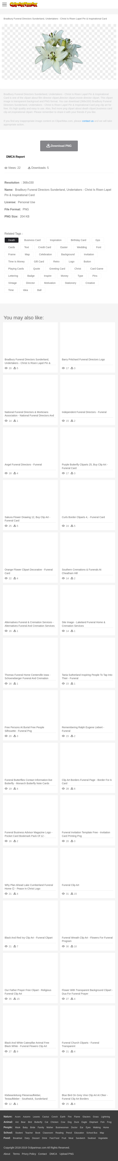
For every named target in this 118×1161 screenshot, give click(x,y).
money (64, 275)
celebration (45, 254)
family (41, 1127)
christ (77, 268)
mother (49, 1127)
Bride (32, 1127)
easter (64, 247)
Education (79, 1133)
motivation (50, 283)
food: (7, 1138)
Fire (70, 1117)
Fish (102, 1122)
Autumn (26, 1117)
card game (96, 268)
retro (56, 261)
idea (25, 290)
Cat (46, 1122)
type (80, 275)
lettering (13, 275)
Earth (62, 1117)
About (7, 1153)
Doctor (74, 1127)
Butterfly (38, 1122)
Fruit (64, 1138)
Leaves (36, 1117)
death (11, 240)
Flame (77, 1117)
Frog (109, 1122)
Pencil (69, 1133)
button (87, 261)
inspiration (56, 240)
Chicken (54, 1122)
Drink (44, 1138)
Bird (30, 1122)
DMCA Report (15, 156)
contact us (88, 121)
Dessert (35, 1138)
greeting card (57, 268)
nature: (8, 1116)
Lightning (105, 1117)
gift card (39, 261)
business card (32, 240)
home (106, 1127)
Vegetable (103, 1138)
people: (8, 1127)
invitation (89, 254)
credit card (44, 247)
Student (19, 1133)
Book (37, 1133)
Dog (70, 1122)
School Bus (91, 1133)
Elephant (93, 1122)
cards (11, 247)
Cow (63, 1122)
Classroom (48, 1133)
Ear (81, 1127)
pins (94, 275)
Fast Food (54, 1138)
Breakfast (17, 1138)
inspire (47, 275)
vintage (12, 283)
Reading (60, 1133)
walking (97, 1127)
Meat (71, 1138)
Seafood (92, 1138)
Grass (96, 1117)
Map (102, 1133)
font (98, 247)
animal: (8, 1122)
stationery (70, 283)
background (68, 254)
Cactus (45, 1117)
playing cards (16, 268)
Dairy (27, 1138)
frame (11, 254)
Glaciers (86, 1117)
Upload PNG (67, 1153)
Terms (16, 1153)
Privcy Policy (29, 1153)
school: (8, 1132)
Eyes (88, 1127)
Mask (17, 1127)
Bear (23, 1122)
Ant (16, 1122)
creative (90, 283)
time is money (16, 261)
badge (30, 275)
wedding (82, 247)
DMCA (53, 1153)
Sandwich (80, 1138)
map (27, 254)
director (30, 283)
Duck (76, 1122)
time (11, 290)
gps (98, 240)
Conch (54, 1117)
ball (39, 290)
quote (36, 268)
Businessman (62, 1127)
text (26, 247)
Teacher (29, 1133)
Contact (42, 1153)
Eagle (84, 1122)
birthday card (78, 240)
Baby (25, 1127)
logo (71, 261)
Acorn (17, 1117)
